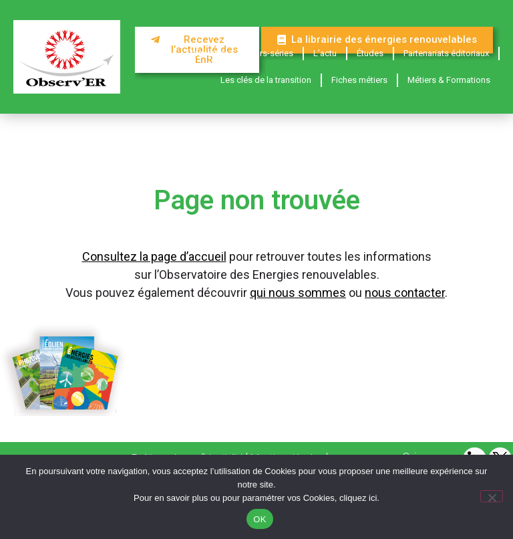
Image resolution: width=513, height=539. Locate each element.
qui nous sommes (298, 293)
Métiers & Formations (448, 80)
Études (370, 53)
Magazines (207, 53)
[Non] (491, 496)
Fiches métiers (359, 80)
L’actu (325, 53)
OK (259, 519)
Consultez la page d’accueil (154, 256)
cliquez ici (358, 498)
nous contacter (405, 293)
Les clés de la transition (265, 80)
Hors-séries (270, 53)
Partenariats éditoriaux (446, 53)
